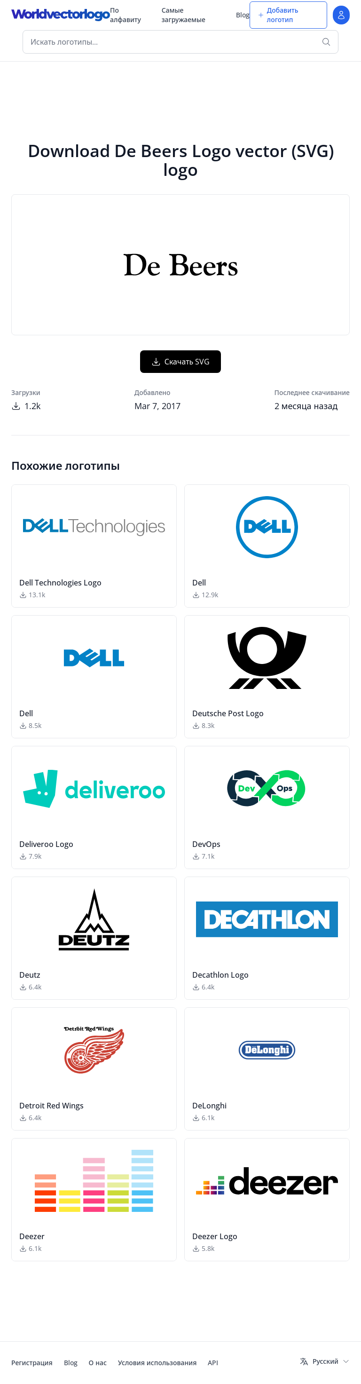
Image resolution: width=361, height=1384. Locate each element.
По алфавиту (125, 15)
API (213, 1362)
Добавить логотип (278, 15)
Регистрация (32, 1362)
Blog (243, 14)
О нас (98, 1362)
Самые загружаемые (183, 15)
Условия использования (157, 1362)
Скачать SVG (180, 361)
